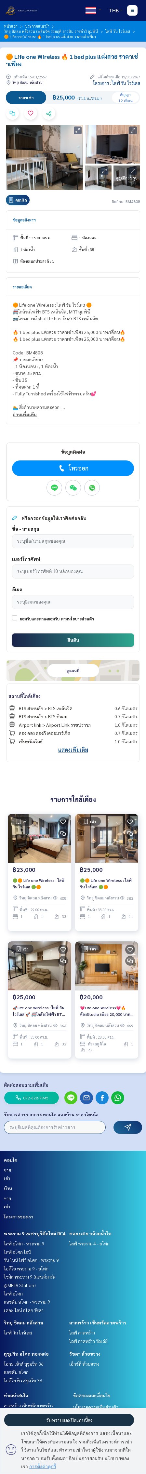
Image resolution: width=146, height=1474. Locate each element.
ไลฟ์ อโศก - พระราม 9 (24, 1243)
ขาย (7, 1170)
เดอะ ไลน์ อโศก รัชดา (24, 1310)
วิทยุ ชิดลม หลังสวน (23, 1322)
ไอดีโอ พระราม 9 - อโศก (26, 1268)
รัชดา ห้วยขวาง (84, 1354)
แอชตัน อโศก (16, 1372)
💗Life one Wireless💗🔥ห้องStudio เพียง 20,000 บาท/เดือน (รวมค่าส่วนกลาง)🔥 (106, 1011)
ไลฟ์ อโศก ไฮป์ (17, 1252)
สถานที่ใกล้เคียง (24, 696)
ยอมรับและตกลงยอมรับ (40, 618)
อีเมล (17, 589)
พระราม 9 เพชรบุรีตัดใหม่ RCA (35, 1233)
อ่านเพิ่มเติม (25, 414)
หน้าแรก (11, 26)
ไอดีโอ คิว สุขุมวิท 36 (23, 1380)
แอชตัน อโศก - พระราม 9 (27, 1302)
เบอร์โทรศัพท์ (26, 559)
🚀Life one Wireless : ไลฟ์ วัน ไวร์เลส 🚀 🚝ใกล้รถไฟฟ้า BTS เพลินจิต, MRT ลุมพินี (38, 1011)
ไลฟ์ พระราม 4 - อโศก (89, 1243)
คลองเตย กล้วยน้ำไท (90, 1233)
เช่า (7, 1178)
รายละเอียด (22, 286)
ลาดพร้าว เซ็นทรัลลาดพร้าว (97, 1322)
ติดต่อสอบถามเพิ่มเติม (26, 1085)
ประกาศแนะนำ (37, 26)
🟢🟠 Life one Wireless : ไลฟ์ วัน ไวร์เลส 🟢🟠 (38, 883)
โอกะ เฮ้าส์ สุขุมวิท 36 (24, 1364)
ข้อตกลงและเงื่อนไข (91, 1395)
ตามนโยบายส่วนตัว (77, 618)
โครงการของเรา (18, 1216)
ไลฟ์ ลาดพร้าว (82, 1332)
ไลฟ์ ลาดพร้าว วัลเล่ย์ (88, 1341)
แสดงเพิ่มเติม (73, 749)
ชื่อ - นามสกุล (25, 529)
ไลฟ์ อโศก (13, 1293)
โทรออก (73, 468)
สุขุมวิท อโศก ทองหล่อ (26, 1354)
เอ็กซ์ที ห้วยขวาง (84, 1364)
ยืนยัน (73, 640)
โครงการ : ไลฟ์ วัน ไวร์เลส (116, 83)
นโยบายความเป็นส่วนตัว (95, 1407)
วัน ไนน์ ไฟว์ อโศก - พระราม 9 (31, 1260)
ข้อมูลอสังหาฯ (24, 219)
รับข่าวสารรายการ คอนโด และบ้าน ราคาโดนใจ (51, 1114)
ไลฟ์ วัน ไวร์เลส (117, 31)
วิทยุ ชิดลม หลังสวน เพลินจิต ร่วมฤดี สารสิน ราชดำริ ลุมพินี (51, 31)
